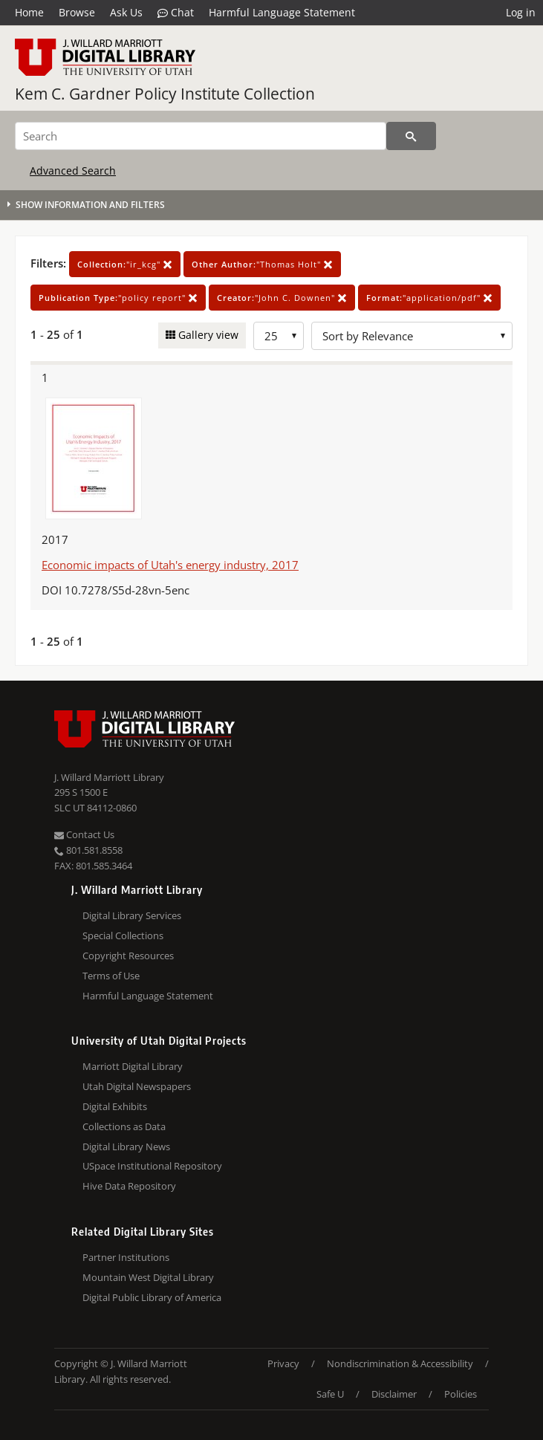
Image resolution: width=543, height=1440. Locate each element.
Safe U (330, 1394)
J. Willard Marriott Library (109, 777)
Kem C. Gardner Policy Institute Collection (165, 93)
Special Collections (122, 935)
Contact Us (84, 834)
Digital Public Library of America (151, 1297)
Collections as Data (124, 1126)
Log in (521, 12)
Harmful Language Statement (282, 12)
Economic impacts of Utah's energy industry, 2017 (170, 564)
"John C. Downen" (282, 297)
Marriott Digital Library (132, 1066)
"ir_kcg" (124, 264)
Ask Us (126, 12)
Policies (460, 1394)
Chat (175, 12)
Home (29, 12)
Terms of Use (111, 975)
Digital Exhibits (114, 1106)
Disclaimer (394, 1394)
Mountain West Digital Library (148, 1277)
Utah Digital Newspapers (136, 1086)
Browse (77, 12)
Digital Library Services (131, 915)
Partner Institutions (125, 1257)
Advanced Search (73, 170)
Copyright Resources (128, 955)
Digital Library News (126, 1146)
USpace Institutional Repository (152, 1166)
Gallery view (206, 335)
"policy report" (118, 297)
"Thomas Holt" (262, 264)
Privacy (283, 1363)
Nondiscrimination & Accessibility (400, 1363)
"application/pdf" (429, 297)
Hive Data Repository (129, 1186)
